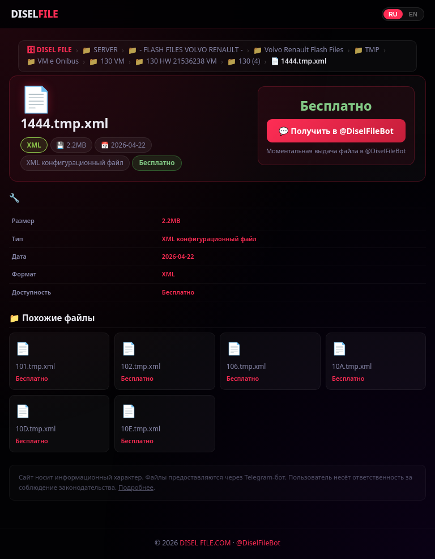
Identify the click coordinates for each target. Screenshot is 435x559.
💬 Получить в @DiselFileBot (336, 130)
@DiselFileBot (258, 543)
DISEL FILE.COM (205, 543)
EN (413, 14)
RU (393, 14)
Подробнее (135, 487)
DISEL (34, 13)
